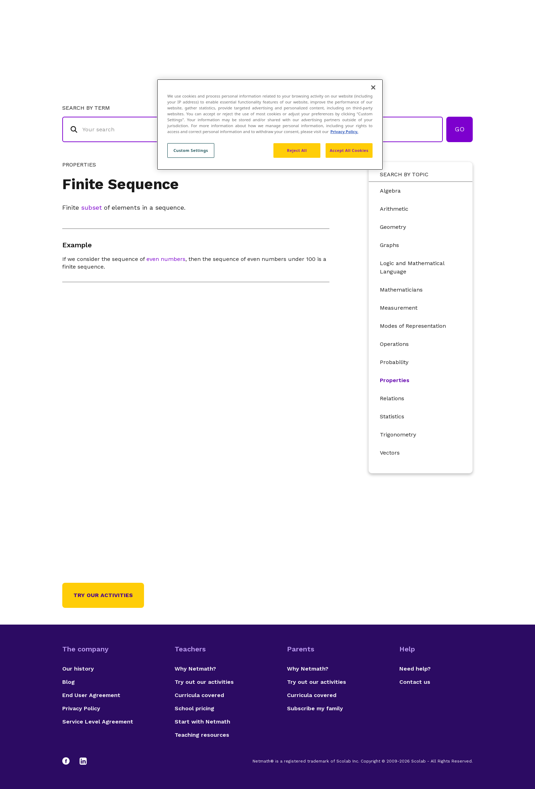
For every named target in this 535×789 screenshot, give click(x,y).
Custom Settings (191, 150)
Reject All (297, 150)
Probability (394, 362)
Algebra (390, 190)
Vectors (390, 452)
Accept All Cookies (349, 150)
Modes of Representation (413, 326)
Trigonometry (398, 434)
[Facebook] (69, 761)
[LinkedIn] (83, 761)
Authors (370, 33)
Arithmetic (394, 209)
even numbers (165, 259)
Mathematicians (401, 289)
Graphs (389, 245)
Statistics (392, 416)
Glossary (331, 33)
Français (459, 33)
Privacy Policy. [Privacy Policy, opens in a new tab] (344, 131)
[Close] (373, 87)
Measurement (398, 307)
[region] (270, 124)
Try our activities (103, 595)
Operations (394, 344)
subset (91, 207)
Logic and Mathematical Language (412, 267)
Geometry (393, 227)
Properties (394, 380)
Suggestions (414, 33)
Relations (392, 398)
